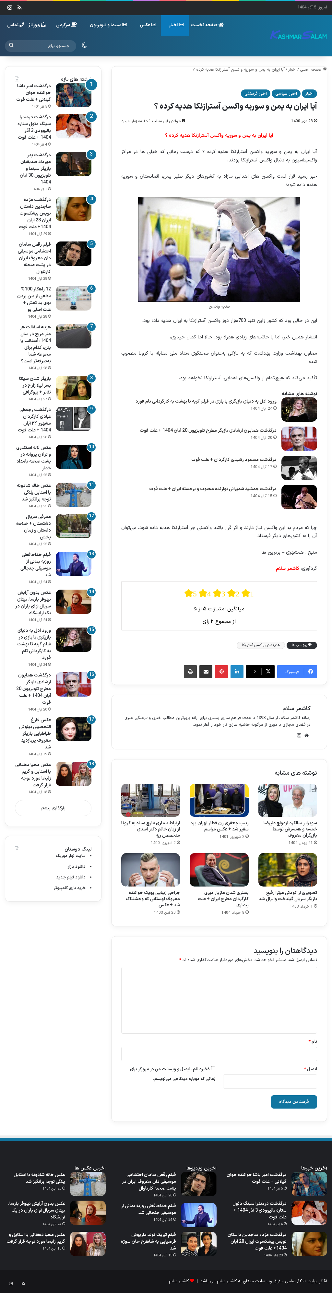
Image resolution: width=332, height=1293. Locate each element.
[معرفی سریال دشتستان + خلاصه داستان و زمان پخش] (73, 526)
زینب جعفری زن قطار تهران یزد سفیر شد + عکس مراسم (219, 826)
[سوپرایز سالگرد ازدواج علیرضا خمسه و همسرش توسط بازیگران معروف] (287, 800)
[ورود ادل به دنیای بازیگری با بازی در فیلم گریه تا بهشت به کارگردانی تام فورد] (299, 409)
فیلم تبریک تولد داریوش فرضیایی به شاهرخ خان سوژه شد (148, 1241)
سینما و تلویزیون (108, 25)
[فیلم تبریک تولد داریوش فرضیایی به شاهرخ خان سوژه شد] (199, 1244)
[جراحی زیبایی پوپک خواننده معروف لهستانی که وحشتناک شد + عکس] (150, 869)
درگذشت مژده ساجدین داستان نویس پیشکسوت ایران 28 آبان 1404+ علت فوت (35, 213)
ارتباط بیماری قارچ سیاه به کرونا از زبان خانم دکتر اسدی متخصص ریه (150, 829)
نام (313, 1042)
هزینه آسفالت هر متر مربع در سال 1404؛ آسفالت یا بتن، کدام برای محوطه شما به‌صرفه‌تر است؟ (35, 344)
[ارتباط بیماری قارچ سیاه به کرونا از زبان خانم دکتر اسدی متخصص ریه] (150, 800)
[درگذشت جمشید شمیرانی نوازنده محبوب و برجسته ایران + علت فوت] (299, 497)
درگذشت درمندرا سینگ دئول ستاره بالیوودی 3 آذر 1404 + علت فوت (34, 127)
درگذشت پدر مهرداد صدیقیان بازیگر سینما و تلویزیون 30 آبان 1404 (35, 169)
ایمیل (310, 1069)
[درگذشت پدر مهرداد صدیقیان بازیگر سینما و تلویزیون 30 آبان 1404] (73, 164)
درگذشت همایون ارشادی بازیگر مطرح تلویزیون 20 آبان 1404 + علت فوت (208, 430)
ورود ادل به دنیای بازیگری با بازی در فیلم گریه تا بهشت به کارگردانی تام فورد (206, 401)
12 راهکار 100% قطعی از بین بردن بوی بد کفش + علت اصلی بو (34, 299)
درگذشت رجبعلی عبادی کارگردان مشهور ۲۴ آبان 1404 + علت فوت (34, 420)
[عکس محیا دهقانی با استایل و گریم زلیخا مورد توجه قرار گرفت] (73, 774)
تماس (15, 25)
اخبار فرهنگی (255, 93)
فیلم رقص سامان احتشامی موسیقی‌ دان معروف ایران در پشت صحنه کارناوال (34, 258)
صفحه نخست (207, 25)
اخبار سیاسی (286, 93)
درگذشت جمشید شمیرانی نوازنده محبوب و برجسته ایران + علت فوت (213, 489)
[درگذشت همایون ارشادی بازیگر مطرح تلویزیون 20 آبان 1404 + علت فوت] (299, 439)
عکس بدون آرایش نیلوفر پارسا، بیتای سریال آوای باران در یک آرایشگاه (33, 603)
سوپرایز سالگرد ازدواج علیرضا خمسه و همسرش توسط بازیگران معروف (290, 829)
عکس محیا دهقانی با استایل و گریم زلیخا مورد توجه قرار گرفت (33, 775)
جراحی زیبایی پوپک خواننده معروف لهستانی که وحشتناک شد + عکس (153, 899)
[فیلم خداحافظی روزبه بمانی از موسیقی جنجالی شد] (73, 564)
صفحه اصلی (313, 69)
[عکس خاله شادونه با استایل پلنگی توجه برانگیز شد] (73, 495)
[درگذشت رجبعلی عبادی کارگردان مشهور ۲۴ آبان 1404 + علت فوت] (73, 419)
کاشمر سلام (296, 708)
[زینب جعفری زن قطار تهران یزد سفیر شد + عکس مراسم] (219, 800)
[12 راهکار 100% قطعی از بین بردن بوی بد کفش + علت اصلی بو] (73, 298)
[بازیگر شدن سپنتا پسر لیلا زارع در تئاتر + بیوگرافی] (73, 388)
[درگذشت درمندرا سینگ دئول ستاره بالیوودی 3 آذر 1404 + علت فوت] (73, 126)
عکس (148, 25)
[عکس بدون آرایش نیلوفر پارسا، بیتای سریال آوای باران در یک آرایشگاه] (73, 602)
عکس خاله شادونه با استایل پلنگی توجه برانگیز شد (34, 492)
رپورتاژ (37, 25)
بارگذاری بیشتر (53, 808)
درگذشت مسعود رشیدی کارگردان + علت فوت (234, 459)
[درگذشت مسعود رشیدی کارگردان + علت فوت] (299, 468)
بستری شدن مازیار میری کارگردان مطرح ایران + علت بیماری (223, 899)
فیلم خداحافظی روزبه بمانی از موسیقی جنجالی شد (35, 565)
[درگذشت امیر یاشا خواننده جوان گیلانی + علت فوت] (73, 95)
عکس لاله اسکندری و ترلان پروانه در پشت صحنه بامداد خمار (33, 458)
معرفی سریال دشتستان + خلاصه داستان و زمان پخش (33, 527)
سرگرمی (66, 25)
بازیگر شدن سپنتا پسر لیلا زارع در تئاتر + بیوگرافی (35, 385)
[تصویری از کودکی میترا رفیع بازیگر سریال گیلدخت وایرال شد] (287, 869)
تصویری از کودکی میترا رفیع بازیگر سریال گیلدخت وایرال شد (288, 895)
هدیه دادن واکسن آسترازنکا (261, 645)
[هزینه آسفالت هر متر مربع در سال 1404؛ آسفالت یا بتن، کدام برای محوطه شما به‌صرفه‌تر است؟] (73, 336)
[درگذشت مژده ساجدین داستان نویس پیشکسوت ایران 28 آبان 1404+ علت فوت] (73, 209)
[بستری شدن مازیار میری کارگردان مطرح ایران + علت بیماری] (219, 869)
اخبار (176, 25)
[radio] (191, 593)
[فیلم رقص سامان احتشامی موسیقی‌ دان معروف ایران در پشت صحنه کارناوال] (73, 253)
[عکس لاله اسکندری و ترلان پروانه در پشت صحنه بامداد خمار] (73, 457)
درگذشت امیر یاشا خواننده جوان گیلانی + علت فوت (33, 93)
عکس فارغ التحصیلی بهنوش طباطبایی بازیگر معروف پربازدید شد (35, 734)
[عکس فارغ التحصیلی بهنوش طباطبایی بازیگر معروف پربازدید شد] (73, 729)
